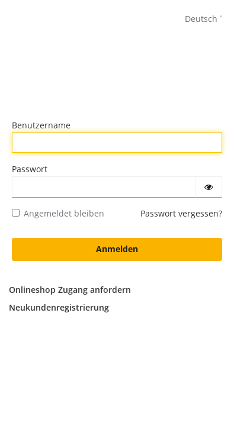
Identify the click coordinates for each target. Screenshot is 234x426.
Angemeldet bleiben (58, 213)
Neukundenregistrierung (59, 307)
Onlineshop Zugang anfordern (70, 289)
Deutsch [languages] (201, 18)
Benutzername (41, 125)
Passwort (29, 169)
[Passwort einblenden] (208, 187)
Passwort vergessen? (181, 213)
